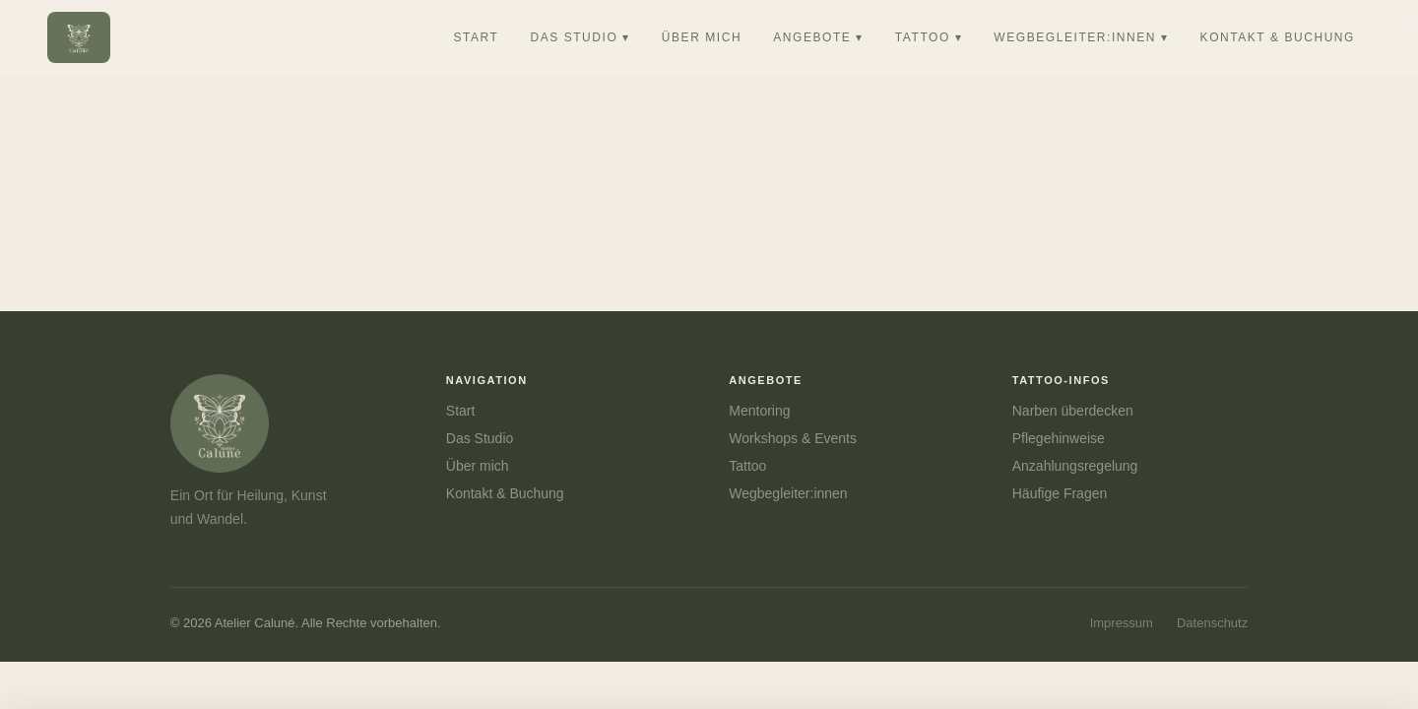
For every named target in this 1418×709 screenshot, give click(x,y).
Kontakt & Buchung (505, 493)
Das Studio (479, 438)
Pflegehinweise (1058, 438)
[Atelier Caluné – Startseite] (78, 37)
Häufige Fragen (1060, 493)
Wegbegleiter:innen (788, 493)
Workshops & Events (793, 438)
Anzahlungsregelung (1075, 466)
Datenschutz (1212, 622)
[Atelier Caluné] (268, 423)
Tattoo (747, 466)
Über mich (477, 466)
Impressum (1121, 622)
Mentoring (759, 411)
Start (461, 411)
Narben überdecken (1072, 411)
